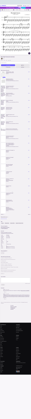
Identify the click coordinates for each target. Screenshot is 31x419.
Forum (17, 339)
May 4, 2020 (7, 289)
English (1, 367)
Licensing (2, 336)
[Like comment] (6, 292)
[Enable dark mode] (25, 10)
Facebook (2, 350)
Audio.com (2, 362)
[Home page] (3, 5)
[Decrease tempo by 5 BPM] (18, 9)
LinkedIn (2, 353)
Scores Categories (18, 353)
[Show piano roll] (28, 10)
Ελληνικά (2, 370)
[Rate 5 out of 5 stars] (6, 218)
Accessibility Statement (3, 341)
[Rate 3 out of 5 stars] (3, 218)
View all (29, 214)
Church (2, 253)
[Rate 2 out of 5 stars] (2, 218)
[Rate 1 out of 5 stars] (1, 218)
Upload (24, 5)
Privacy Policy (2, 338)
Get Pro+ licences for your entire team (20, 362)
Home (2, 302)
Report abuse (17, 327)
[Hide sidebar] (12, 191)
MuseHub (2, 364)
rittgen (4, 289)
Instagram (2, 356)
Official (4, 77)
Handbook (17, 338)
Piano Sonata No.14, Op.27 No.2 (5, 227)
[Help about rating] (7, 217)
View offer (23, 7)
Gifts (1, 333)
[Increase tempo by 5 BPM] (20, 9)
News (16, 359)
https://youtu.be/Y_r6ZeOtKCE (25, 290)
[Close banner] (30, 8)
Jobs (1, 327)
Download (17, 336)
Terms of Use (2, 339)
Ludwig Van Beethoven (5, 228)
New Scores (17, 350)
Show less (3, 273)
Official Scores (18, 356)
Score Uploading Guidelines (19, 330)
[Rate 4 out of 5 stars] (4, 218)
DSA (1, 344)
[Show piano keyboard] (27, 10)
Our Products (2, 330)
